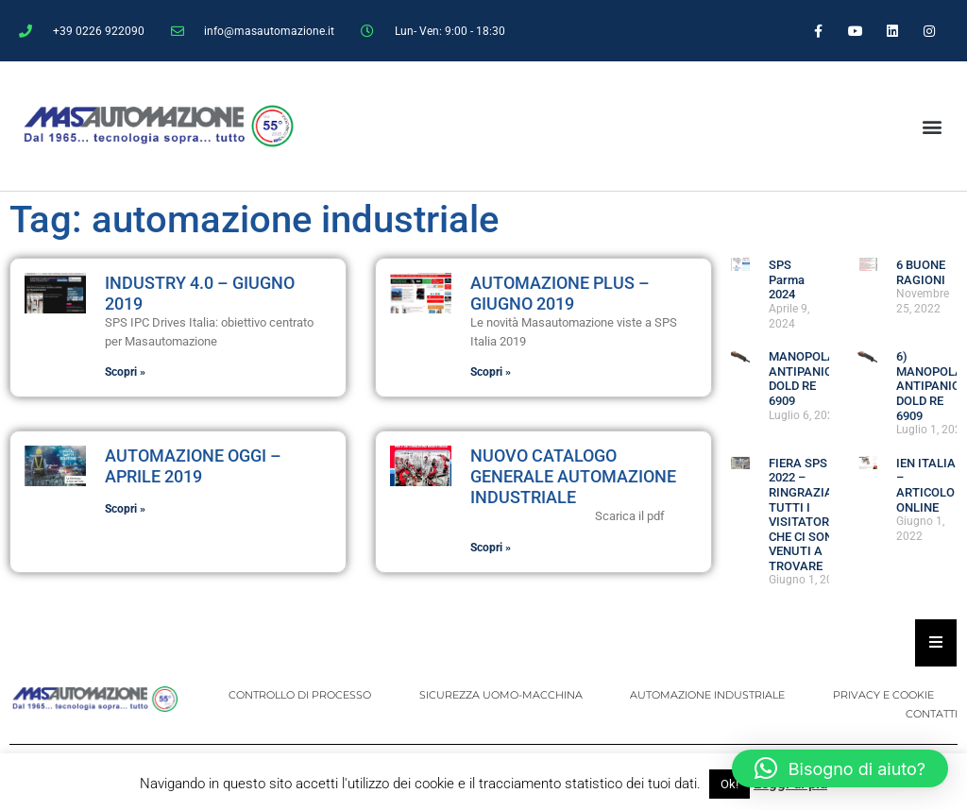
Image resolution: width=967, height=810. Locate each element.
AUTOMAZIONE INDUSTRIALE (708, 694)
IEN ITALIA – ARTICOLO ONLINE (926, 485)
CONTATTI (932, 713)
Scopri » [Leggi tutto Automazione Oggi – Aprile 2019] (125, 508)
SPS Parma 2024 (787, 279)
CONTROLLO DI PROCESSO (301, 694)
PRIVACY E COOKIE (883, 694)
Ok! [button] (729, 784)
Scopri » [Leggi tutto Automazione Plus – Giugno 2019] (490, 372)
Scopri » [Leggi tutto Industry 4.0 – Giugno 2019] (125, 372)
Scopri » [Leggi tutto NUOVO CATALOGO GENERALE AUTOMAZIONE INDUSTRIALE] (490, 547)
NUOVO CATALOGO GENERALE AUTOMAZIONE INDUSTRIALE (573, 476)
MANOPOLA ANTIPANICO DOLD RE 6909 (804, 378)
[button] (931, 126)
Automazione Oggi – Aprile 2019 (193, 466)
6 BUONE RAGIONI (920, 272)
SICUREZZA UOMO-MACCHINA (502, 694)
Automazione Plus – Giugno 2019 (560, 293)
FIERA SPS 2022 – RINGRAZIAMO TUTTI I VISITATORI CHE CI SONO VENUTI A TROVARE (810, 514)
